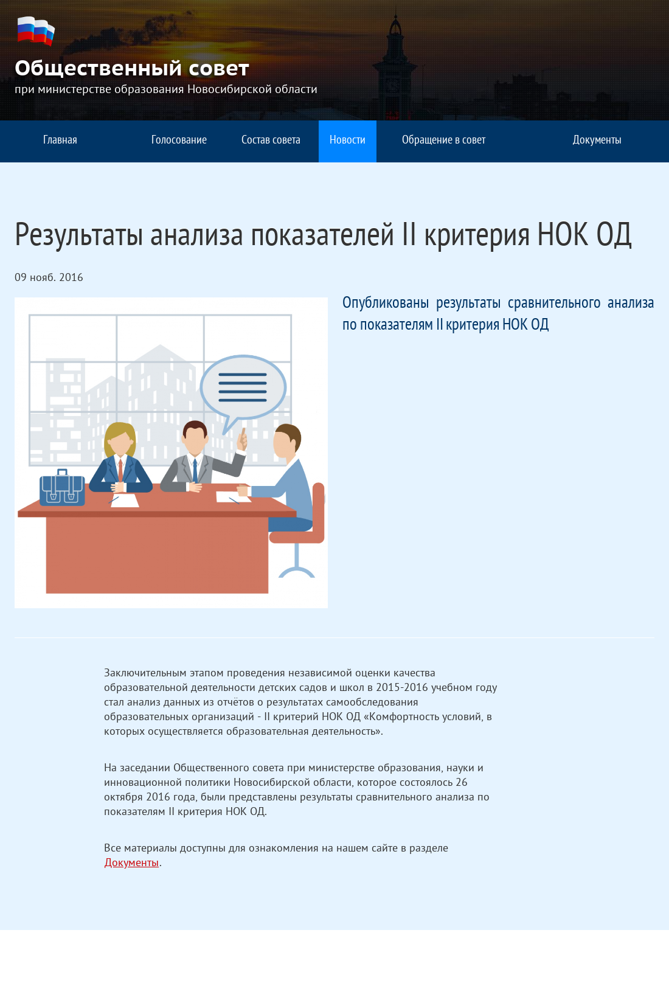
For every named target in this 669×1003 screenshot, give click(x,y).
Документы (132, 864)
